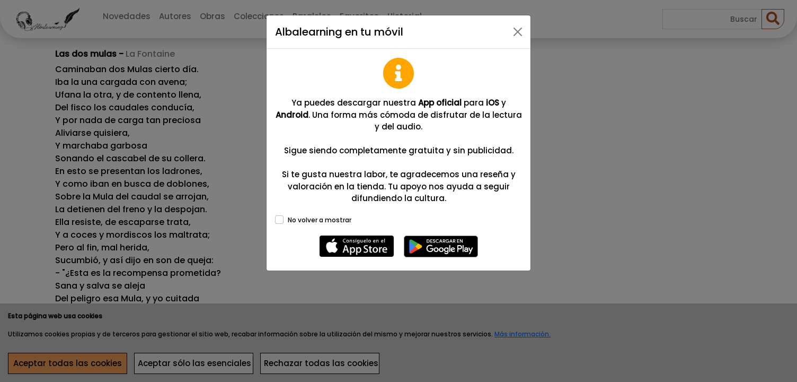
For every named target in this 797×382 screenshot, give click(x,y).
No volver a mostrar (319, 219)
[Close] (517, 31)
